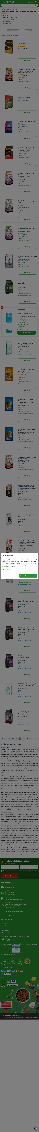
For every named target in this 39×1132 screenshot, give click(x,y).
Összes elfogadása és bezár (28, 576)
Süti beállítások (7, 570)
